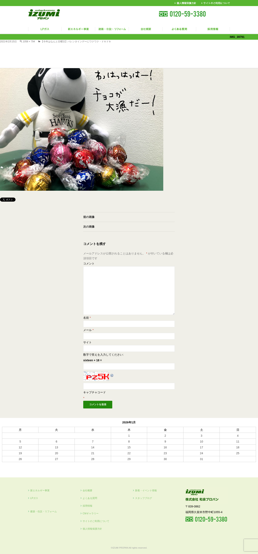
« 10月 (6, 463)
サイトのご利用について (96, 521)
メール (88, 330)
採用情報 (87, 505)
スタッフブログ (143, 498)
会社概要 (87, 490)
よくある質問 (90, 498)
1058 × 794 (29, 41)
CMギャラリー (91, 513)
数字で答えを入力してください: (103, 354)
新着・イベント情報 (146, 490)
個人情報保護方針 (92, 528)
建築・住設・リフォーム (43, 511)
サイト (87, 342)
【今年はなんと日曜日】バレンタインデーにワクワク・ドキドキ (76, 41)
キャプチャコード (94, 392)
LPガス (34, 498)
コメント (89, 263)
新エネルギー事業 (40, 490)
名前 (87, 317)
